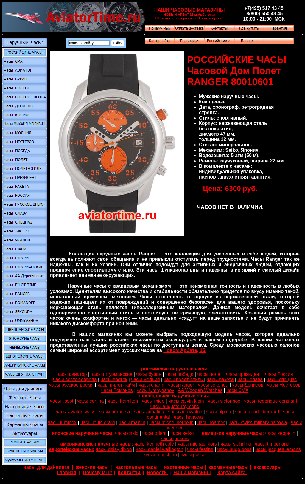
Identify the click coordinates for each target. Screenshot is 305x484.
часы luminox (62, 422)
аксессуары (267, 467)
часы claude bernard (257, 411)
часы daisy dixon (114, 449)
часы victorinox (224, 401)
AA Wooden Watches (200, 390)
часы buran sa (114, 411)
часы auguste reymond (175, 406)
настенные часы (183, 467)
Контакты (129, 472)
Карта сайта (232, 472)
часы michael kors (197, 443)
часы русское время (71, 384)
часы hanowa (188, 417)
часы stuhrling (236, 443)
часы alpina (218, 411)
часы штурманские (112, 374)
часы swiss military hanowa (258, 422)
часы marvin (132, 422)
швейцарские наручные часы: (175, 395)
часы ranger (181, 384)
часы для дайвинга (46, 467)
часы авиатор (72, 374)
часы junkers (175, 438)
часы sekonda (213, 384)
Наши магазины (192, 472)
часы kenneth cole (154, 443)
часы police (193, 454)
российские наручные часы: (174, 368)
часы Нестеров (284, 384)
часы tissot (62, 401)
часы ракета (220, 379)
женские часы (92, 467)
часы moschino (160, 454)
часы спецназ (282, 379)
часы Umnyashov (155, 390)
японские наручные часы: (83, 433)
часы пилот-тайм (116, 384)
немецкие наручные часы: (233, 433)
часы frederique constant (270, 401)
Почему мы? (97, 472)
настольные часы (137, 467)
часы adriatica (149, 411)
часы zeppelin (280, 433)
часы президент (243, 374)
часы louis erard (97, 422)
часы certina (90, 401)
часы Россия (279, 374)
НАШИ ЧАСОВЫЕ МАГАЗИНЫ (189, 10)
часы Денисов (247, 384)
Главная (66, 472)
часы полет (209, 374)
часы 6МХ (237, 390)
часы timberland (272, 443)
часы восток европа (75, 379)
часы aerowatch (185, 411)
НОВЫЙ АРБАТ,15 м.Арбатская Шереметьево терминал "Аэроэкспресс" (189, 16)
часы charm (151, 384)
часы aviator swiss (75, 411)
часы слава (250, 379)
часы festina (200, 449)
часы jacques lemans (278, 449)
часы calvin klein (186, 401)
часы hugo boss (234, 449)
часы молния (145, 379)
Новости (157, 472)
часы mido (153, 401)
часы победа (179, 374)
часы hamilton (123, 401)
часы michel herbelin (171, 422)
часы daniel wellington (159, 449)
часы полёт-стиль (184, 379)
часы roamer (211, 422)
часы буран (148, 374)
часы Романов (117, 390)
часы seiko (182, 433)
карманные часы (228, 467)
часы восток (114, 379)
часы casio (127, 433)
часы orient (154, 433)
